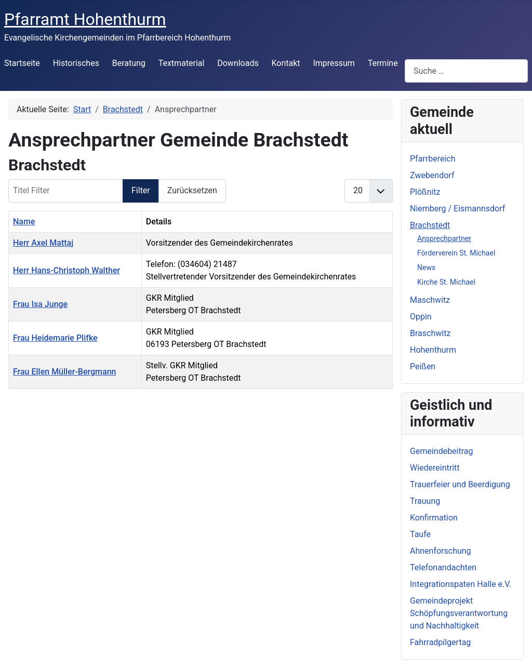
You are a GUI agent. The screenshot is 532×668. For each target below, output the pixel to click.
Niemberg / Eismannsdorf (457, 208)
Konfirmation (434, 518)
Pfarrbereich (433, 159)
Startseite (22, 63)
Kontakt (286, 63)
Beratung (128, 63)
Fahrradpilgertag (440, 642)
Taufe (420, 534)
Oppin (421, 317)
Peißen (422, 366)
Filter (140, 190)
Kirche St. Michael (446, 282)
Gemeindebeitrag (441, 451)
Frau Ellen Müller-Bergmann (64, 372)
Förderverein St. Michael (456, 253)
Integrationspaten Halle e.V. (460, 584)
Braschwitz (430, 333)
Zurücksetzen (192, 190)
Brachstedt (430, 225)
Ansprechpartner (444, 238)
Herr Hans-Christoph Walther (66, 270)
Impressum (334, 63)
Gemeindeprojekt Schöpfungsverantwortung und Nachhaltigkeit (459, 613)
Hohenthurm (433, 350)
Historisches (76, 63)
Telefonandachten (443, 567)
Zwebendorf (432, 175)
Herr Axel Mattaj (43, 243)
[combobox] (466, 71)
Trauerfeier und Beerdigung (460, 484)
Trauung (425, 501)
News (426, 267)
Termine (383, 63)
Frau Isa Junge (40, 304)
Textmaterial (181, 63)
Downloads (237, 63)
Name (24, 221)
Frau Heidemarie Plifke (55, 338)
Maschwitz (430, 300)
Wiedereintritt (435, 468)
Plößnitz (425, 192)
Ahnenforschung (440, 551)
